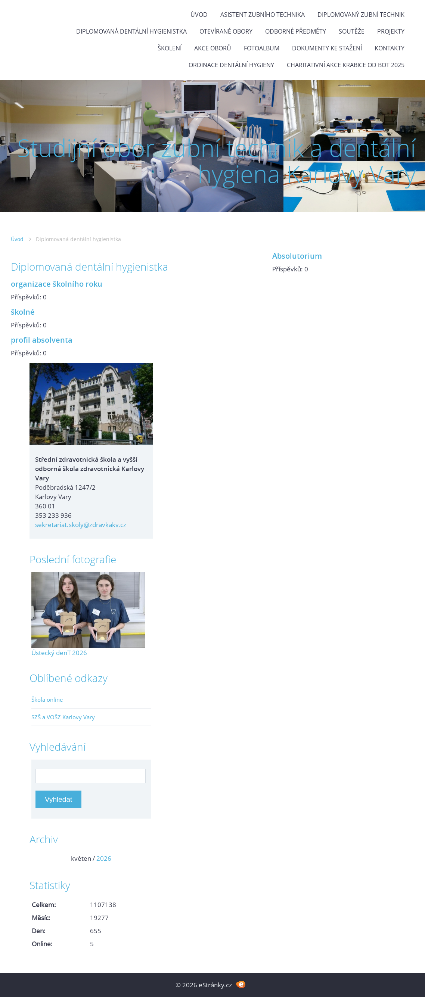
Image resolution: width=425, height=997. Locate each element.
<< (39, 858)
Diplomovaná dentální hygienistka (131, 31)
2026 (103, 858)
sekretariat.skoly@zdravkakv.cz (80, 524)
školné (23, 311)
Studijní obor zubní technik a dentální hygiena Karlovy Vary (216, 160)
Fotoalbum (261, 48)
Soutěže (351, 31)
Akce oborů (212, 48)
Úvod (199, 14)
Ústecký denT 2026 (59, 652)
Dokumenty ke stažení (327, 48)
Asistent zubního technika (262, 14)
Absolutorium (297, 255)
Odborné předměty (295, 31)
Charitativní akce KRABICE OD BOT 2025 (345, 65)
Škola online (47, 699)
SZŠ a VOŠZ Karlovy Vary (63, 717)
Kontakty (389, 48)
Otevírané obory (225, 31)
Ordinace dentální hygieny (231, 65)
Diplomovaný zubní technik (360, 14)
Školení (170, 48)
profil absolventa (41, 339)
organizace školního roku (56, 283)
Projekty (390, 31)
